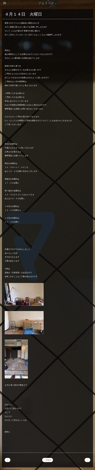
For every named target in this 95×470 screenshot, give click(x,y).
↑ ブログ (47, 460)
